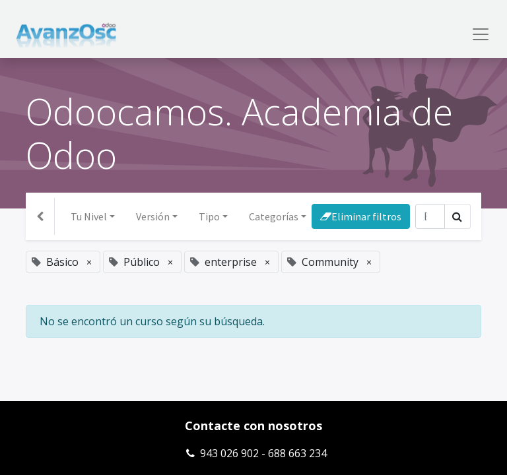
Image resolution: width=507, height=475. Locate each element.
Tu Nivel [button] (89, 216)
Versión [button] (153, 216)
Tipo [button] (209, 216)
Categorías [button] (273, 216)
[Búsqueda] (430, 216)
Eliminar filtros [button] (360, 216)
